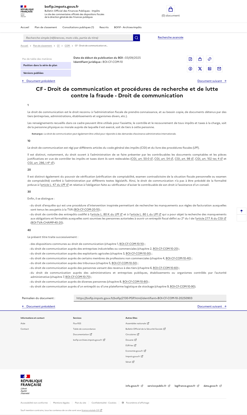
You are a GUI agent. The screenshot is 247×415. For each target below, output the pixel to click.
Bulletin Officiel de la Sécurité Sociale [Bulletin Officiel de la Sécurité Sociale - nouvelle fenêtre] (144, 329)
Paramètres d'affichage (137, 402)
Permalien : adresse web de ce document (209, 59)
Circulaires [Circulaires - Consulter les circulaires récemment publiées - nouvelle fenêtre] (131, 334)
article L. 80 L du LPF (144, 214)
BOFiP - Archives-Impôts (128, 27)
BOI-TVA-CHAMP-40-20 (46, 222)
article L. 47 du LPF (53, 185)
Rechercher (136, 37)
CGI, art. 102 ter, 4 (207, 159)
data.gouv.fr (211, 386)
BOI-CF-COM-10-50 (124, 263)
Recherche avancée (170, 37)
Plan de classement (42, 45)
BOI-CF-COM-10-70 (77, 277)
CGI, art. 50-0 (140, 159)
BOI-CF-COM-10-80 (135, 282)
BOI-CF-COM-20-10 (86, 209)
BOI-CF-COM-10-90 (182, 286)
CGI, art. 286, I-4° (38, 163)
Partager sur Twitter (200, 68)
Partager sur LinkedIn (209, 68)
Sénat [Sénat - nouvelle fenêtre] (128, 361)
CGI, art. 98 (182, 159)
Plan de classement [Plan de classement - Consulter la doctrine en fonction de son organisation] (46, 27)
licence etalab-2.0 (90, 410)
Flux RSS (77, 323)
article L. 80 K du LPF (105, 214)
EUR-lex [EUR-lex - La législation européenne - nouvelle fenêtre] (129, 345)
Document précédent (40, 81)
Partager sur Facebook (190, 68)
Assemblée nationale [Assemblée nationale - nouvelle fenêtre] (136, 323)
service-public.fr (157, 386)
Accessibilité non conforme (34, 402)
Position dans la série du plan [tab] (40, 65)
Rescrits (104, 27)
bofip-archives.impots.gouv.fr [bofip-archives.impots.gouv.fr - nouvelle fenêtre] (87, 340)
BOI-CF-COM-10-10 (131, 244)
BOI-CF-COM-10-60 (165, 268)
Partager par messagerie (219, 68)
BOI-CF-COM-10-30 (138, 253)
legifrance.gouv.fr (185, 386)
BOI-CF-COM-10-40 (178, 258)
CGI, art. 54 (162, 159)
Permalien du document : (38, 298)
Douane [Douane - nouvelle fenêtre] (129, 340)
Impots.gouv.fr (133, 356)
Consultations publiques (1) (78, 27)
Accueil (25, 27)
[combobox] (78, 37)
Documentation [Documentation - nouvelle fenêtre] (81, 334)
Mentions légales (61, 402)
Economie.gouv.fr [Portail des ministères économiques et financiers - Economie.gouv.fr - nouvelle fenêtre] (134, 351)
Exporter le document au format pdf (190, 59)
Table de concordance (84, 329)
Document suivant (210, 81)
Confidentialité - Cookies (104, 402)
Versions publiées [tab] (33, 73)
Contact (25, 329)
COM (67, 45)
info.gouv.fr (133, 386)
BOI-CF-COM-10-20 (165, 249)
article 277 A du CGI (209, 218)
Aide (23, 323)
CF (58, 45)
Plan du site (81, 402)
